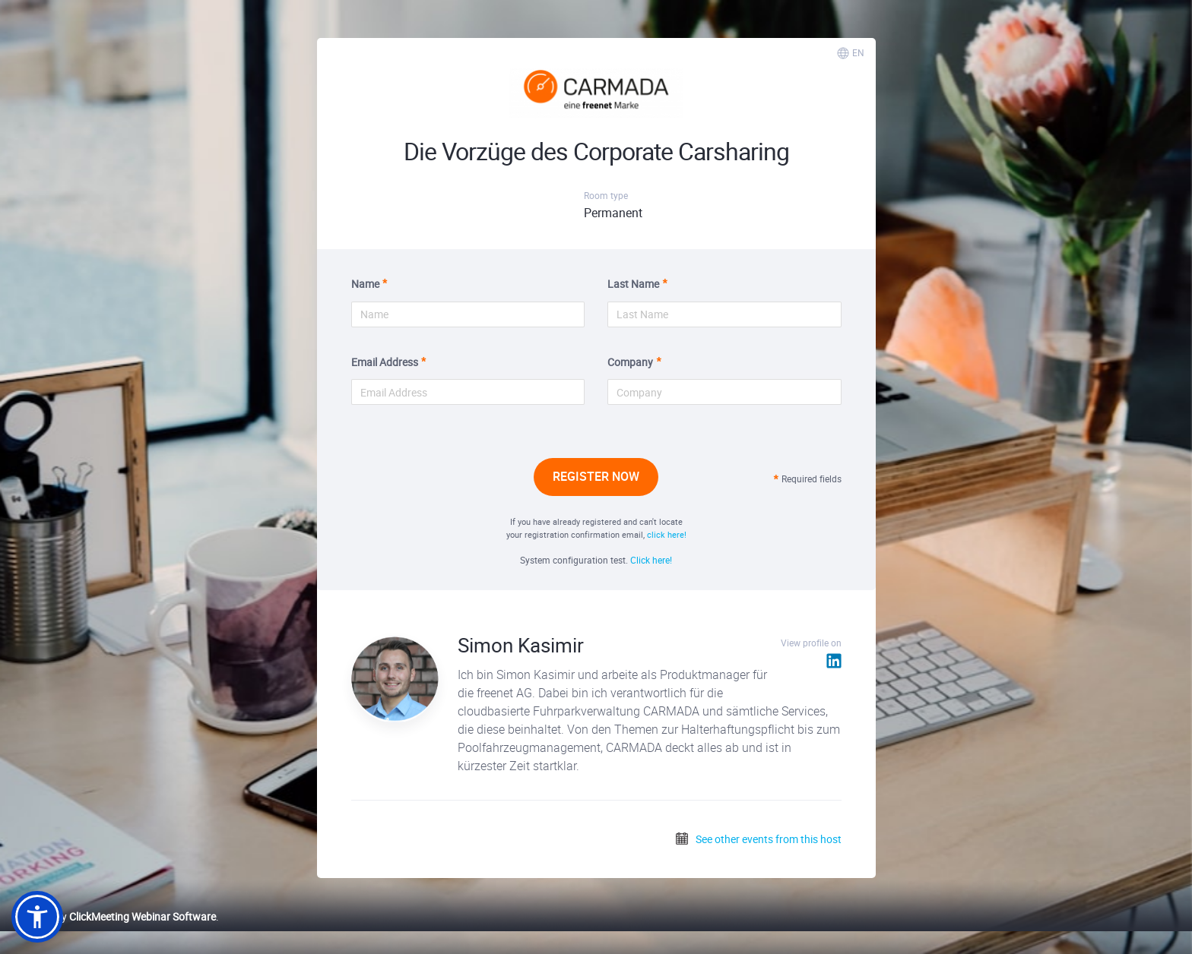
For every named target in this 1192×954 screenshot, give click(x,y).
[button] (37, 917)
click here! (666, 534)
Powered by (113, 916)
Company (630, 362)
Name (365, 283)
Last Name (633, 283)
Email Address (384, 362)
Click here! (651, 560)
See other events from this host (758, 839)
